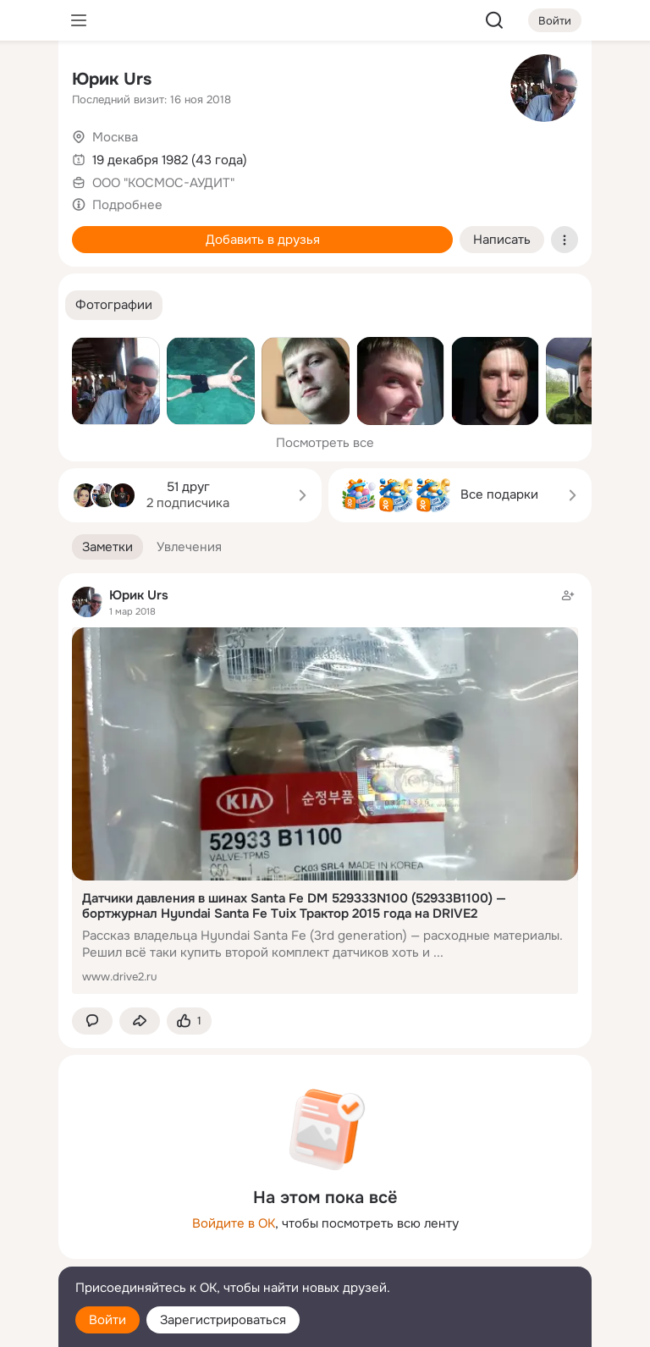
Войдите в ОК (233, 1223)
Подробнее (127, 205)
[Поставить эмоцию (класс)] (189, 1021)
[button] (113, 305)
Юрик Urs (111, 79)
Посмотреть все (325, 442)
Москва (115, 137)
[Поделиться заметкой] (139, 1021)
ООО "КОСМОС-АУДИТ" (163, 182)
